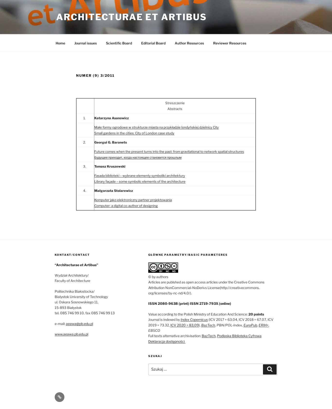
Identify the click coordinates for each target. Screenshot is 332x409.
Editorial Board (153, 43)
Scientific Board (119, 43)
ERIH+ (264, 325)
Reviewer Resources (229, 43)
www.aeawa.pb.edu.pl (71, 334)
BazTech (208, 325)
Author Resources (189, 43)
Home (60, 43)
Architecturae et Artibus (131, 17)
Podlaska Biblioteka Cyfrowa (239, 336)
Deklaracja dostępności (166, 341)
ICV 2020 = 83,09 (184, 325)
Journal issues (85, 43)
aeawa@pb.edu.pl (79, 324)
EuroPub (250, 325)
